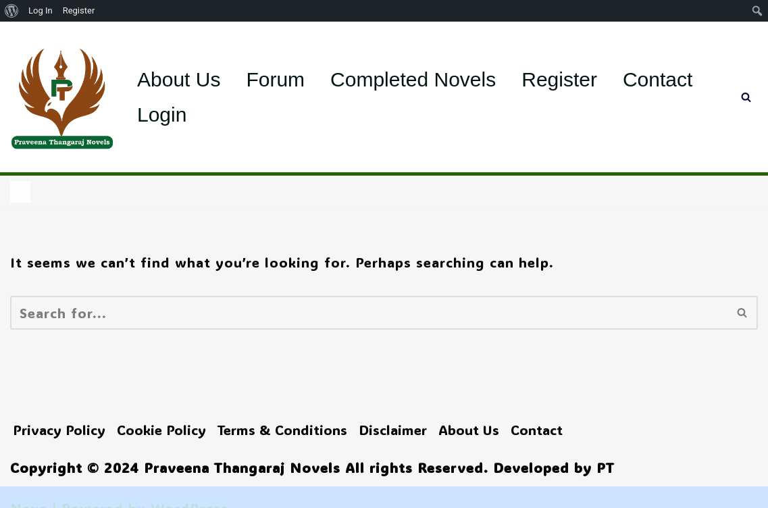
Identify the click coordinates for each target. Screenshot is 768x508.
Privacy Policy (59, 429)
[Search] (746, 97)
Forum (275, 79)
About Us (178, 79)
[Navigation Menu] (20, 192)
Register (559, 79)
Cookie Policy (161, 429)
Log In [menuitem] (40, 10)
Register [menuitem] (79, 10)
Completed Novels (413, 79)
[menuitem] (12, 11)
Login (161, 114)
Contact (657, 79)
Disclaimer (393, 429)
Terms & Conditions (282, 429)
